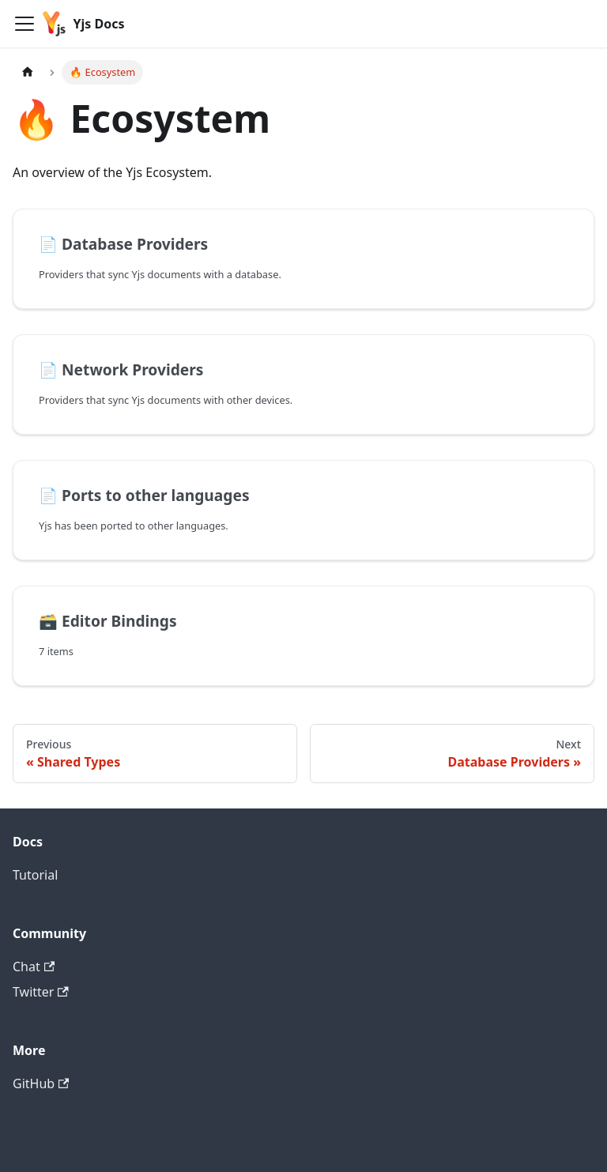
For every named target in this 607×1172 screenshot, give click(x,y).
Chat (34, 966)
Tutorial (35, 875)
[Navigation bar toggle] (24, 24)
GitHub (41, 1083)
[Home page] (28, 72)
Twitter (41, 992)
